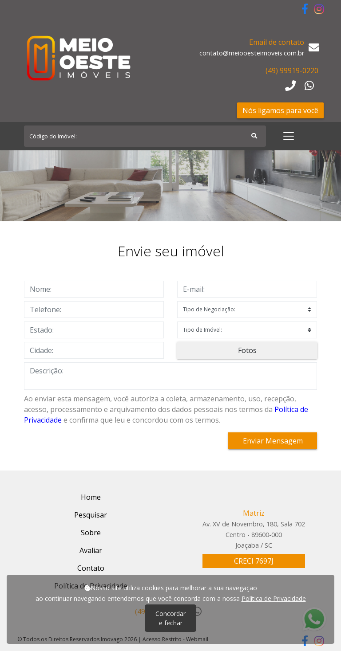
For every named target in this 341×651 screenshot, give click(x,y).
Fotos (247, 350)
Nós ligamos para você (280, 110)
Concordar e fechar (170, 618)
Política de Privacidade (274, 598)
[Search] (145, 136)
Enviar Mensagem (273, 441)
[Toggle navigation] (288, 136)
